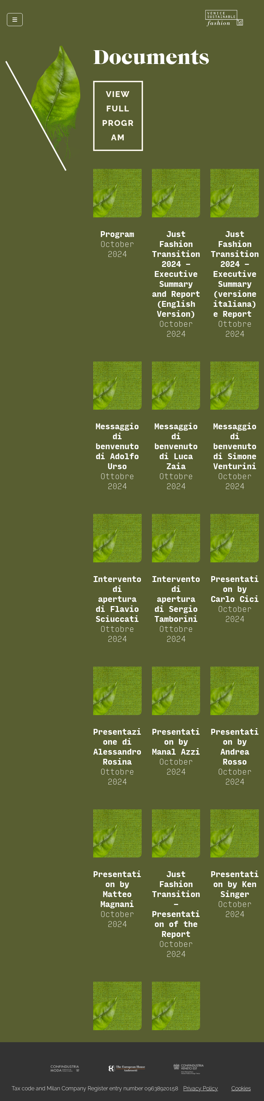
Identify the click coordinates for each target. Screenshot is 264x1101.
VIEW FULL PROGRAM (118, 115)
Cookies (241, 1088)
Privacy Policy (200, 1088)
